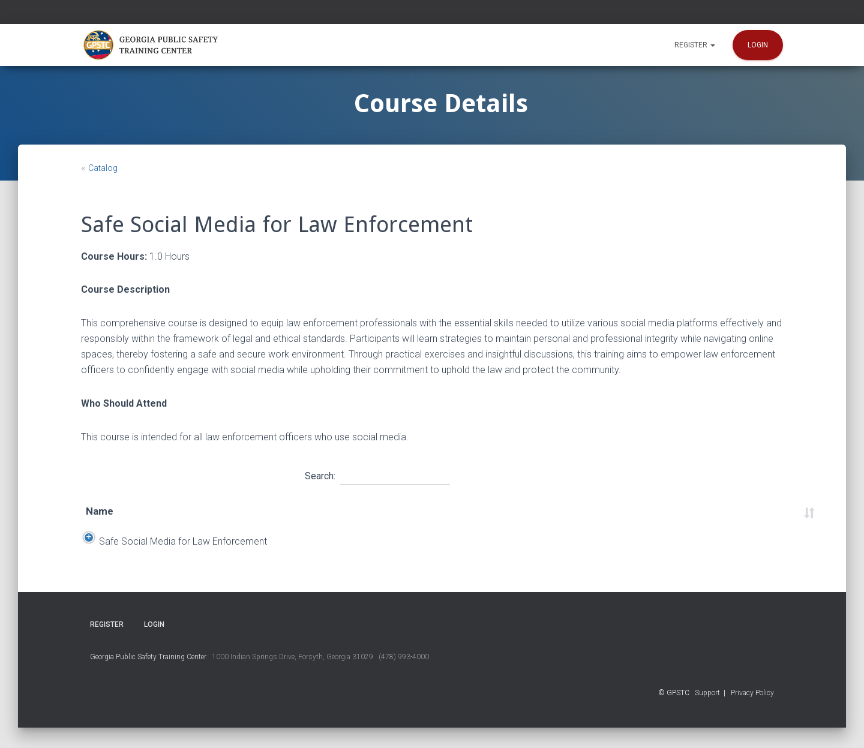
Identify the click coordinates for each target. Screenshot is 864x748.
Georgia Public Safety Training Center (148, 677)
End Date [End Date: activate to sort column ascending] (368, 511)
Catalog (103, 168)
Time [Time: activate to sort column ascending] (496, 511)
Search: (377, 474)
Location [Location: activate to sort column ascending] (437, 511)
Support (707, 713)
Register (694, 45)
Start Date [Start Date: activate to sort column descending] (295, 511)
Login (758, 45)
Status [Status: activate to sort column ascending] (750, 511)
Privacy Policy (752, 713)
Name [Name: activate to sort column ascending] (99, 511)
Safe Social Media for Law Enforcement (170, 551)
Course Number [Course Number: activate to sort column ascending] (669, 511)
